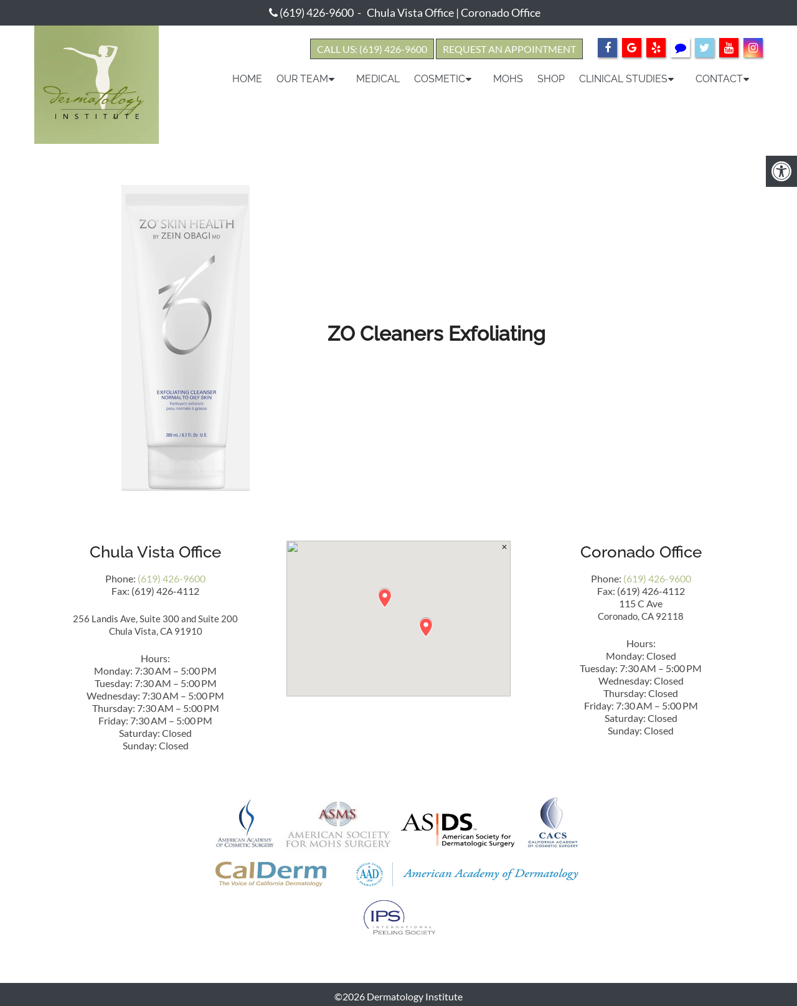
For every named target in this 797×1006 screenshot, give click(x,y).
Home (247, 79)
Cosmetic (439, 79)
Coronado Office (500, 12)
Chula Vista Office (410, 12)
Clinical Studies (623, 79)
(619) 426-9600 (317, 12)
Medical (378, 79)
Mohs (508, 79)
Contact (719, 79)
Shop (551, 79)
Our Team (302, 79)
